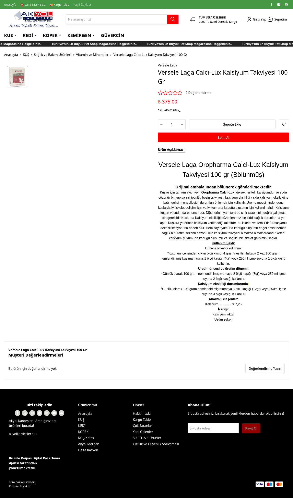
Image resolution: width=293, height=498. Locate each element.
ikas (28, 486)
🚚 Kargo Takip (59, 5)
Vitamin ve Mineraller (92, 54)
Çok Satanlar (142, 425)
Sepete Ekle (232, 124)
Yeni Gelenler (143, 431)
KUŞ (26, 54)
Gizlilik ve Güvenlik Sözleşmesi (156, 444)
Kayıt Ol (251, 428)
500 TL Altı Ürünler (147, 438)
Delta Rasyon (88, 450)
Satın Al (223, 137)
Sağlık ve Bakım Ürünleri (52, 54)
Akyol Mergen (88, 444)
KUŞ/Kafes (86, 438)
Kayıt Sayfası (82, 4)
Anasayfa (10, 5)
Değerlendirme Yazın (265, 368)
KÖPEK (83, 431)
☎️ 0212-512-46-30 (32, 5)
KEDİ (81, 425)
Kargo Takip (142, 419)
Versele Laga (167, 65)
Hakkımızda (142, 413)
